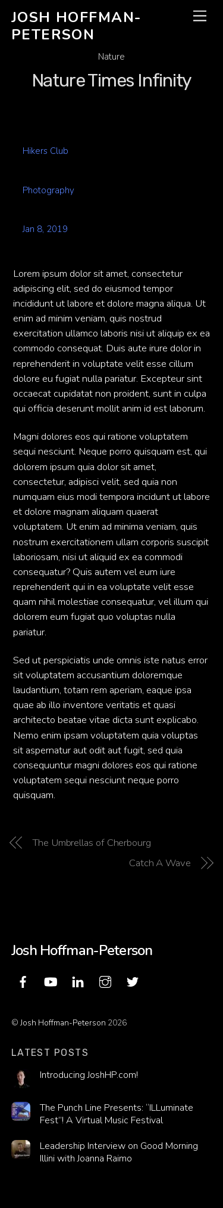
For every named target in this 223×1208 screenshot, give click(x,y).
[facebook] (23, 980)
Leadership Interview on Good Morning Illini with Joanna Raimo (119, 1152)
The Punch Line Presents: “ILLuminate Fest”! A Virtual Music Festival (116, 1114)
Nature (111, 57)
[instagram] (105, 980)
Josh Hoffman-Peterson (63, 1022)
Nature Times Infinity (112, 80)
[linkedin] (78, 980)
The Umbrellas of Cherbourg (91, 842)
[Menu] (200, 16)
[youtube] (50, 980)
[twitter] (133, 980)
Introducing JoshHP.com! (89, 1075)
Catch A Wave (160, 863)
